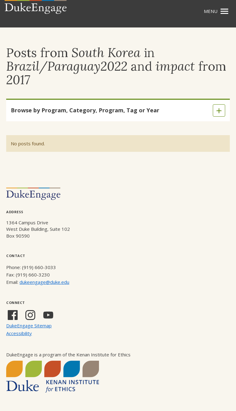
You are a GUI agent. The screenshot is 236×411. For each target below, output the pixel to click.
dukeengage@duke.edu (44, 282)
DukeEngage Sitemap (29, 325)
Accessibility (19, 333)
